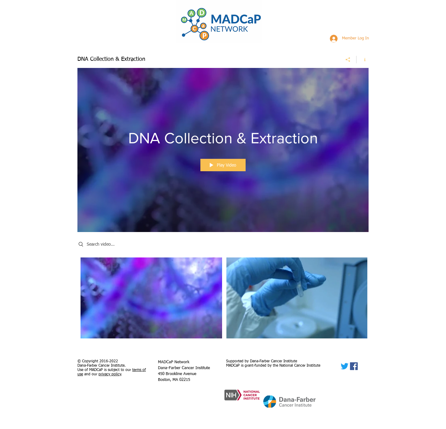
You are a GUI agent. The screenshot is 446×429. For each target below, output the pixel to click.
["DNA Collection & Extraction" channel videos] (223, 300)
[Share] (347, 59)
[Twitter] (344, 366)
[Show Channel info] (362, 59)
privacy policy (109, 374)
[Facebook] (354, 366)
